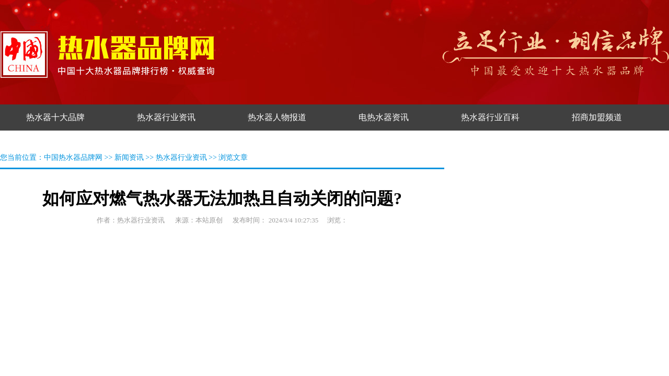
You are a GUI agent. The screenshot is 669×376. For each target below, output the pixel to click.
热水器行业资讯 (181, 157)
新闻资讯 (129, 157)
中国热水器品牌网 (73, 157)
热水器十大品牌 (55, 117)
